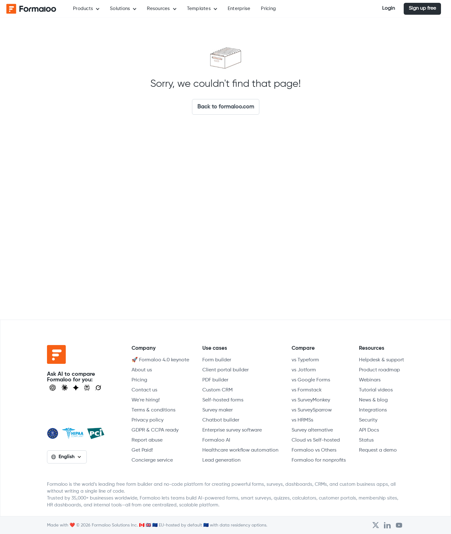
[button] (86, 9)
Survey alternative (312, 430)
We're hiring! (146, 400)
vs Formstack (307, 390)
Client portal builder (225, 370)
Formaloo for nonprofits (319, 460)
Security (368, 420)
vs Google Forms (311, 380)
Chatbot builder (220, 420)
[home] (31, 9)
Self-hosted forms (222, 400)
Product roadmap (379, 370)
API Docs (369, 430)
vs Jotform (304, 370)
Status (366, 440)
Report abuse (147, 440)
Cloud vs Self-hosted (316, 440)
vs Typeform (305, 360)
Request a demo (378, 450)
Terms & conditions (153, 410)
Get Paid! (142, 450)
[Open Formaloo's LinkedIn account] (387, 525)
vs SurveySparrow (312, 410)
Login (388, 8)
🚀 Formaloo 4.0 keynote (160, 360)
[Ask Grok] (98, 388)
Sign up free (422, 8)
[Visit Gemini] (76, 388)
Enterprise (239, 8)
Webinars (370, 380)
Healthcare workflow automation (240, 450)
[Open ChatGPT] (52, 388)
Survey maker (217, 410)
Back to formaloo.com (225, 107)
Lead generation (221, 460)
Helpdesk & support (381, 360)
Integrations (373, 410)
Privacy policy (147, 420)
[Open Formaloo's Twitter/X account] (376, 525)
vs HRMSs (302, 420)
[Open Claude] (65, 388)
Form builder (216, 360)
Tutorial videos (376, 390)
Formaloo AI (216, 440)
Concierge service (152, 460)
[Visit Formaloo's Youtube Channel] (399, 525)
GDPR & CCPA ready (155, 430)
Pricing (268, 8)
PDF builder (215, 380)
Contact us (144, 390)
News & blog (373, 400)
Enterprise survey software (232, 430)
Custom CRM (217, 390)
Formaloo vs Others (314, 450)
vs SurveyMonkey (311, 400)
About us (142, 370)
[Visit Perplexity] (87, 388)
